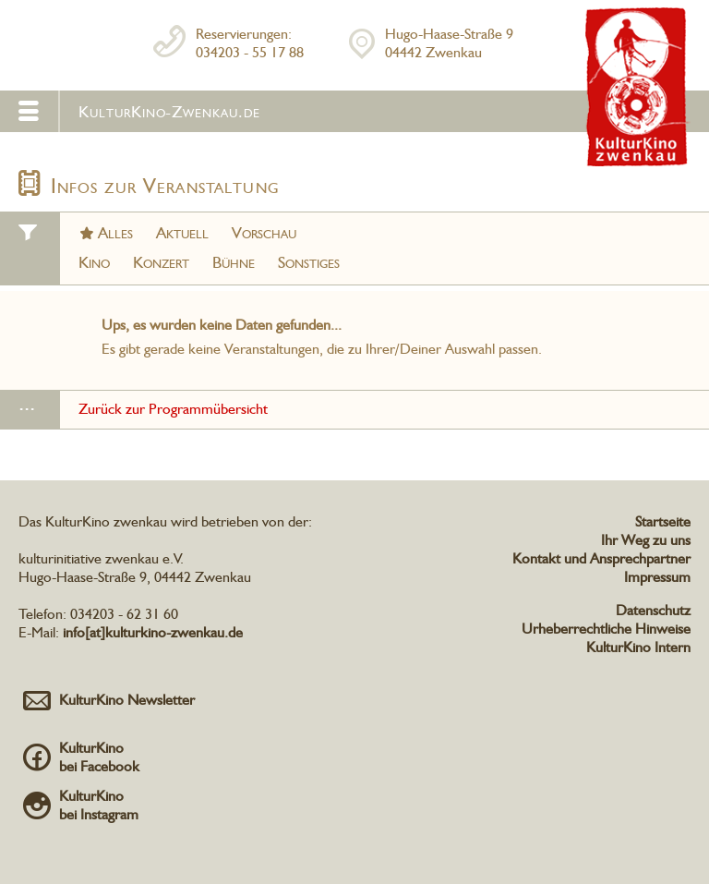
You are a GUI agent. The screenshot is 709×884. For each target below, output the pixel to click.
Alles (115, 232)
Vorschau (264, 232)
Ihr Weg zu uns (646, 540)
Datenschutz (653, 610)
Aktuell (182, 232)
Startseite (663, 521)
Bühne (233, 262)
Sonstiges (309, 262)
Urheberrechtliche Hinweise (606, 628)
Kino (94, 262)
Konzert (161, 262)
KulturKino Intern (638, 647)
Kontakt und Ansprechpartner (601, 558)
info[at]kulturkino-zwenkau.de (153, 632)
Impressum (657, 577)
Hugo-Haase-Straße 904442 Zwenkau (449, 43)
